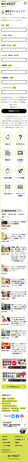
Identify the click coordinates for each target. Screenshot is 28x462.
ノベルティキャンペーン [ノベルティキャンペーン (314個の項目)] (10, 406)
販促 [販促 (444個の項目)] (4, 398)
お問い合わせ (9, 127)
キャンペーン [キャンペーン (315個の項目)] (6, 403)
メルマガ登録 (6, 445)
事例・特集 (13, 214)
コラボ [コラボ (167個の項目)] (23, 408)
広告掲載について (20, 439)
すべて (4, 214)
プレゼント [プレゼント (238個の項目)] (6, 408)
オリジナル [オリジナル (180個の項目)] (15, 408)
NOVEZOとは (13, 387)
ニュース (6, 216)
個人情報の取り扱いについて (8, 451)
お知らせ (5, 436)
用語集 (17, 442)
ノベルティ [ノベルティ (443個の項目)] (11, 398)
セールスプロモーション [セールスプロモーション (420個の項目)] (10, 401)
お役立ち (22, 214)
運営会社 (5, 439)
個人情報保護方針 (5, 449)
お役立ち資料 (6, 442)
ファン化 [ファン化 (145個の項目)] (15, 410)
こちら (17, 116)
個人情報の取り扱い (7, 97)
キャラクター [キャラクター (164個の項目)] (6, 410)
